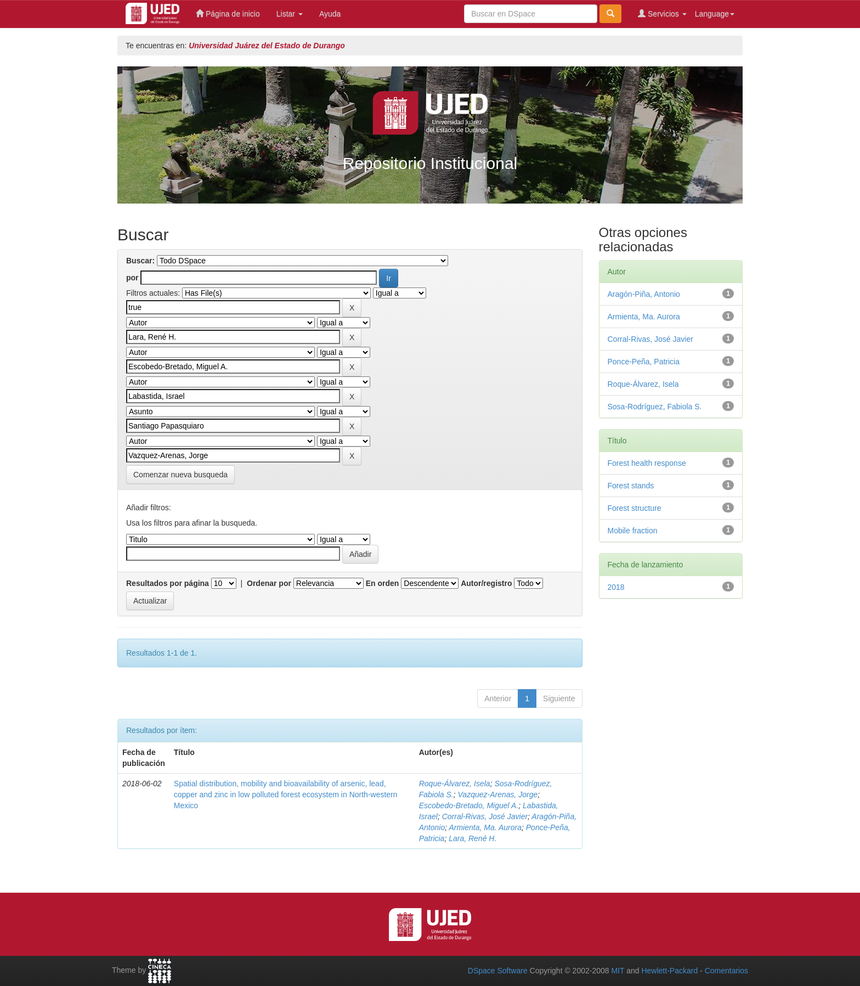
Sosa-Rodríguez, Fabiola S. (655, 406)
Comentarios (726, 970)
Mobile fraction (633, 530)
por (132, 277)
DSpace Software (498, 970)
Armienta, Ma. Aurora (485, 827)
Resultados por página (167, 583)
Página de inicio (228, 13)
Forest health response (647, 463)
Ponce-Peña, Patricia (644, 361)
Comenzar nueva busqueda (180, 474)
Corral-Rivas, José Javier (485, 816)
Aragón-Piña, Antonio (644, 294)
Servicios (662, 13)
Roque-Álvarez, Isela (454, 783)
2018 (616, 587)
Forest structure (634, 508)
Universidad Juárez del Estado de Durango (267, 45)
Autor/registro (486, 583)
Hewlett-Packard (669, 970)
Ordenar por (269, 583)
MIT (617, 970)
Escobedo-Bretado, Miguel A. (469, 805)
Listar (289, 13)
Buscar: (140, 260)
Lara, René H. (472, 838)
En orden (382, 583)
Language (714, 13)
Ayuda (330, 13)
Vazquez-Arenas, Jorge (498, 794)
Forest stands (631, 485)
